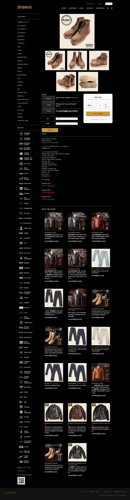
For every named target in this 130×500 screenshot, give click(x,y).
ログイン (100, 3)
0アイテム (109, 3)
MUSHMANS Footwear (98, 309)
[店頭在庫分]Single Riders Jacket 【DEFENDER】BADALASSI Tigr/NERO (54, 236)
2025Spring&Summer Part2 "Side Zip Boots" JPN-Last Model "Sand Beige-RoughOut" (54, 467)
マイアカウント (91, 3)
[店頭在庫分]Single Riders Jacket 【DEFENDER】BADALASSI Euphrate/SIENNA (100, 236)
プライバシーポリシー (84, 491)
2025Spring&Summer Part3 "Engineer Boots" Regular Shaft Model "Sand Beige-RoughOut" (54, 350)
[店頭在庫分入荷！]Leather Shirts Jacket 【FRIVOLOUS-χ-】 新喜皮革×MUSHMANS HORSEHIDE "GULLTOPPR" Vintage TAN (101, 389)
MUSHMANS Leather (50, 232)
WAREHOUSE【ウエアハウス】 (77, 347)
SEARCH (100, 8)
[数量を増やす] (105, 105)
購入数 (89, 105)
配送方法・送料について (96, 491)
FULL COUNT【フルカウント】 (100, 269)
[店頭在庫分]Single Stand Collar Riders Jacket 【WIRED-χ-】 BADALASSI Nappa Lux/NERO (77, 236)
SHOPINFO (73, 8)
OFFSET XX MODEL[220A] (52, 385)
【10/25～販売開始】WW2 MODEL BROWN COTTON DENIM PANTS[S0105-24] (54, 312)
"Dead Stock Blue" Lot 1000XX (77, 385)
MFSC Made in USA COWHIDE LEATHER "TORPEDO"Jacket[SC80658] (77, 314)
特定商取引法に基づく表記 (120, 491)
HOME (64, 8)
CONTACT (90, 8)
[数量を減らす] (105, 107)
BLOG (81, 8)
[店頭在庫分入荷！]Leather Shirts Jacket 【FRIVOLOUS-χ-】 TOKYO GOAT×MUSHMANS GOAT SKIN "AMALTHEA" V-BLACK (77, 274)
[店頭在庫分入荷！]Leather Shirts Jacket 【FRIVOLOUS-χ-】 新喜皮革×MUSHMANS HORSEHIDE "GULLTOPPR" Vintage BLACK (54, 274)
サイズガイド (21, 471)
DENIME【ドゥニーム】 (51, 383)
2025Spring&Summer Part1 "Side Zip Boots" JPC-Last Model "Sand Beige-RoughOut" (101, 312)
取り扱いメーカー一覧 (23, 467)
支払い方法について (107, 491)
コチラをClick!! (48, 186)
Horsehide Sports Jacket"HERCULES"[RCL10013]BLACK (100, 429)
